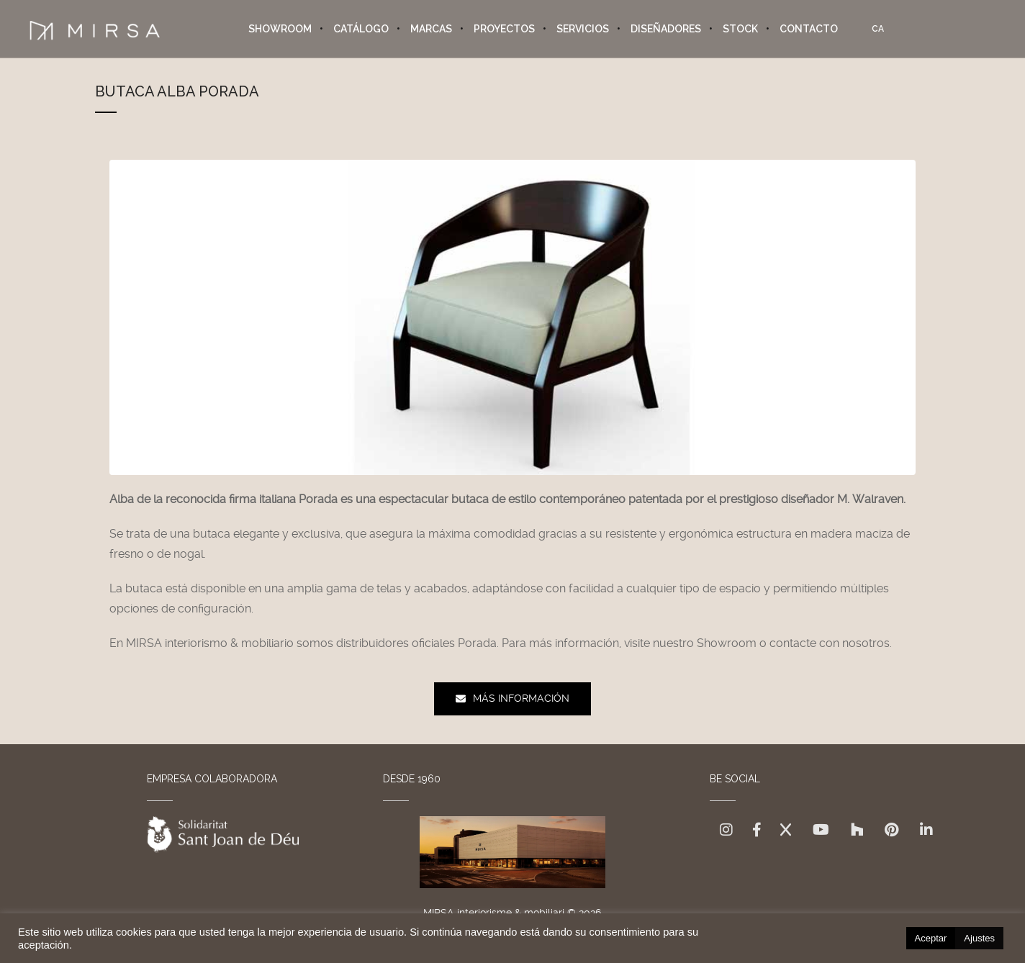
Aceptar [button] (931, 938)
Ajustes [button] (979, 938)
